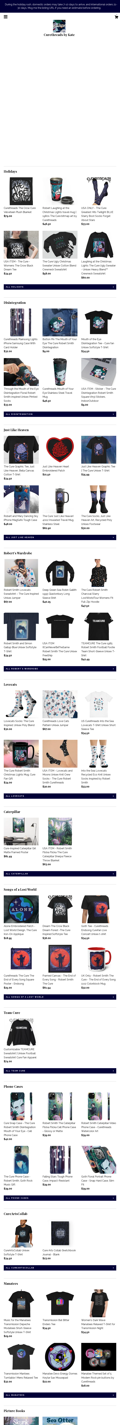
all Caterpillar (17, 755)
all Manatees (15, 1276)
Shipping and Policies (16, 1408)
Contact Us (10, 1413)
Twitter (46, 1395)
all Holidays (15, 168)
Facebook (48, 1391)
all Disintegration (19, 295)
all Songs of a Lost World (25, 878)
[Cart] (116, 17)
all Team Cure (15, 952)
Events (8, 1400)
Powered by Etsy (92, 1395)
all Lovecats (15, 677)
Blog (6, 1391)
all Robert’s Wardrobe (22, 550)
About (7, 1395)
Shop (7, 1387)
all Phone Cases (17, 1079)
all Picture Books (18, 1354)
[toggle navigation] (6, 16)
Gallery (8, 1404)
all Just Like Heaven (20, 418)
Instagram (48, 1387)
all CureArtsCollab (20, 1149)
